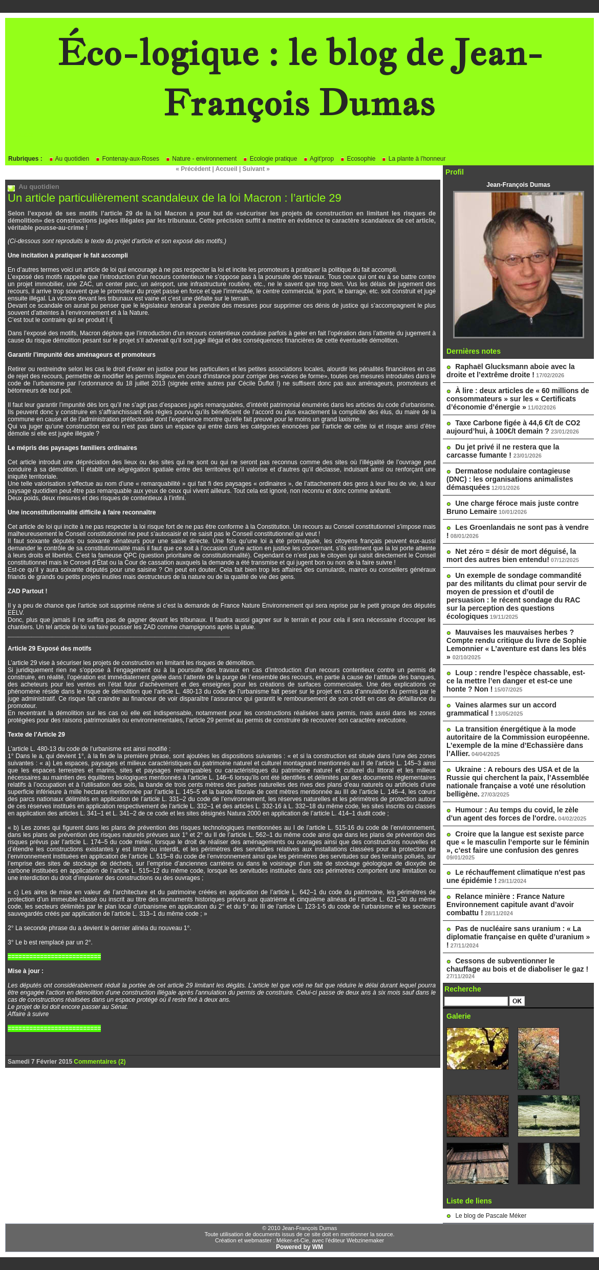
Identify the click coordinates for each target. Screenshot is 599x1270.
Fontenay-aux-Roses (127, 158)
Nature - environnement (201, 158)
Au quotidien (69, 158)
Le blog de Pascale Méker (490, 1215)
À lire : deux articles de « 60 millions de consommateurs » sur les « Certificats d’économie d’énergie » (517, 398)
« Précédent (193, 169)
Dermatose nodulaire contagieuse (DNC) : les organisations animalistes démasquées (509, 479)
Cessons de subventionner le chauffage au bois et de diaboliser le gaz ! (517, 965)
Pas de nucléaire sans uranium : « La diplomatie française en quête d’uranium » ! (518, 936)
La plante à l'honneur (413, 158)
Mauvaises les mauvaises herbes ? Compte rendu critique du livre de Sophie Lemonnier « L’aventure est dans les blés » (516, 644)
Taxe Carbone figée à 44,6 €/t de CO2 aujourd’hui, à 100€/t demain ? (513, 427)
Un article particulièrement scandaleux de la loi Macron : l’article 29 (174, 197)
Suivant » (256, 169)
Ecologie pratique (270, 158)
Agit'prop (318, 158)
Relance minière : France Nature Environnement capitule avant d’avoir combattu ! (510, 904)
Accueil (227, 169)
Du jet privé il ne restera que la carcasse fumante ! (502, 451)
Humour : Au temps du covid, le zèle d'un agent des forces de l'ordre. (512, 814)
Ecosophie (357, 158)
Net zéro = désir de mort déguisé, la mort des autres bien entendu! (511, 555)
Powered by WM (299, 1247)
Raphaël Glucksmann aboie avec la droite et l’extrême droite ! (510, 370)
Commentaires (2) (99, 1061)
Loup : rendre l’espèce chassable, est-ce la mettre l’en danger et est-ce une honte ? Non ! (515, 681)
